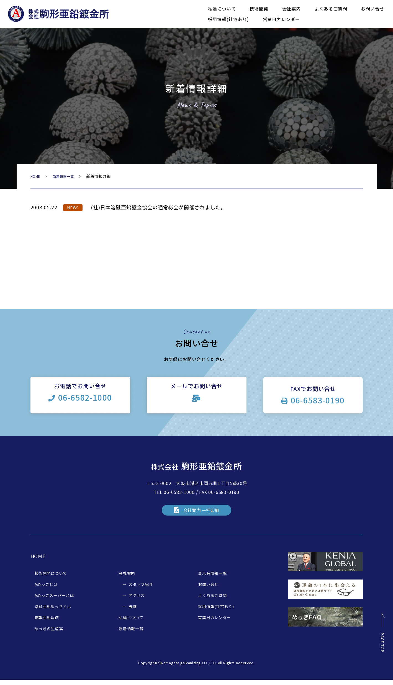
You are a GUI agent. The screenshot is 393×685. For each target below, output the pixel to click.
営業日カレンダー (281, 19)
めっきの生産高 (49, 633)
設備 (133, 611)
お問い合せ (372, 8)
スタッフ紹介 (141, 589)
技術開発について (51, 578)
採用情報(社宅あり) (228, 19)
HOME (36, 176)
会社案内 (291, 8)
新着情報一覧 (67, 176)
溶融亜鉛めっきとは (53, 611)
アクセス (137, 600)
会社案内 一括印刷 (201, 513)
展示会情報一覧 (212, 578)
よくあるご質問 (331, 8)
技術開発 (259, 8)
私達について (222, 8)
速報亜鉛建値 (47, 622)
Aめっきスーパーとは (54, 600)
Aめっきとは (46, 589)
